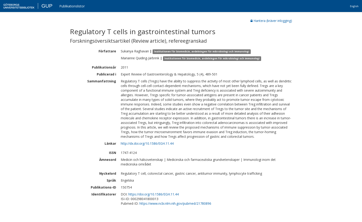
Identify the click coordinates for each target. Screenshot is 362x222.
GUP (46, 6)
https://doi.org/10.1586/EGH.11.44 (153, 194)
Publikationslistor (72, 6)
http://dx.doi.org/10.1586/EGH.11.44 (147, 143)
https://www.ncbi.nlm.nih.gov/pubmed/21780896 (175, 203)
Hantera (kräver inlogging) (271, 20)
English (354, 6)
